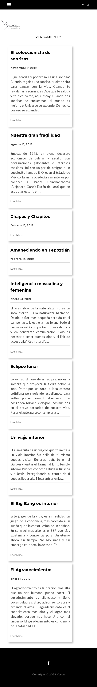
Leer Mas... (16, 120)
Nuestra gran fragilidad (35, 135)
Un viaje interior (27, 437)
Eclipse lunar (24, 366)
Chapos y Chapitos (30, 216)
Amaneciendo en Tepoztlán (40, 250)
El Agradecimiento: (30, 569)
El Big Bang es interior (34, 503)
